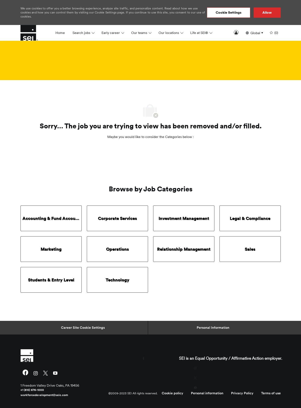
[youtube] (55, 373)
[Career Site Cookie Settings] (83, 328)
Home (60, 33)
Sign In (236, 32)
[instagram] (35, 373)
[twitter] (45, 373)
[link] (62, 355)
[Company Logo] (31, 33)
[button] (228, 12)
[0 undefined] (273, 33)
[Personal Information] (213, 328)
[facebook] (25, 373)
